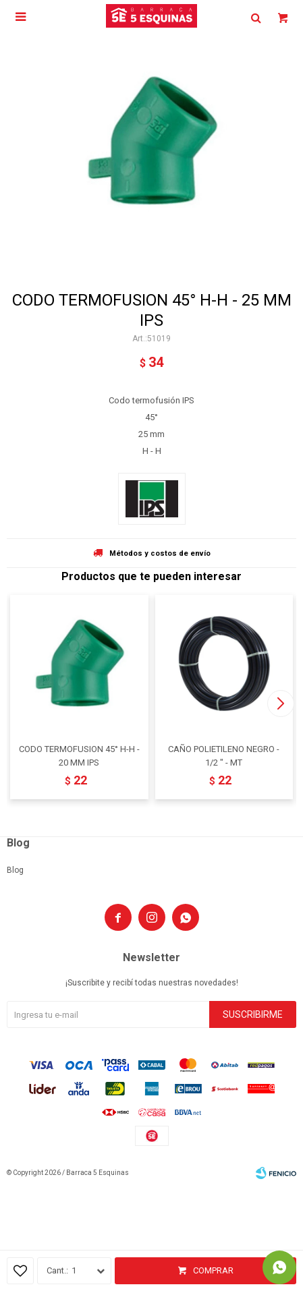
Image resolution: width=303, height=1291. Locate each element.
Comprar (213, 1270)
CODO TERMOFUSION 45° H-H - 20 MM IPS (79, 756)
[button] (280, 703)
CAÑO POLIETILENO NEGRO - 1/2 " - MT (223, 756)
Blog (15, 870)
